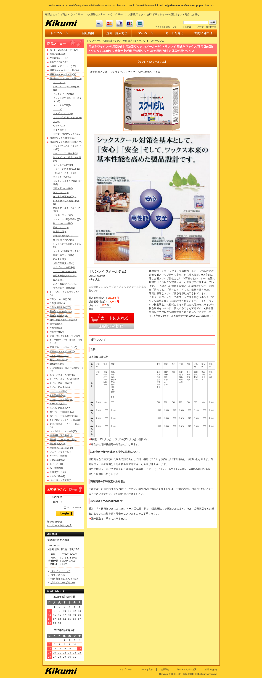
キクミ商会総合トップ (165, 27)
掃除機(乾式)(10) (57, 443)
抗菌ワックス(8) (61, 227)
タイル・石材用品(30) (60, 387)
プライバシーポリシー (63, 582)
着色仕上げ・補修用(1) (64, 288)
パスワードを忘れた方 (59, 525)
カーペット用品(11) (59, 403)
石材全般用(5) (60, 259)
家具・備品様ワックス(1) (65, 284)
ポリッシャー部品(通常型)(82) (64, 416)
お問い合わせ (58, 575)
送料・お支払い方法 (186, 669)
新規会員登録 (54, 521)
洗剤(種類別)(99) (57, 303)
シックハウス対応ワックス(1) (67, 251)
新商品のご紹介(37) (59, 62)
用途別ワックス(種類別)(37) (63, 138)
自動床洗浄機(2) (57, 460)
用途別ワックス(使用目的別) (120, 40)
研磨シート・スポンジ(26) (62, 351)
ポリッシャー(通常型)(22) (62, 412)
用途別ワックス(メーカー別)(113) (66, 78)
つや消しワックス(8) (63, 215)
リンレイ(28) (59, 82)
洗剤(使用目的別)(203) (60, 307)
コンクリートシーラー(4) (65, 271)
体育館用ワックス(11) (63, 239)
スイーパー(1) (56, 464)
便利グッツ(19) (57, 363)
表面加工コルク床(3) (63, 188)
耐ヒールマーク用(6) (63, 223)
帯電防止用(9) (60, 231)
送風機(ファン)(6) (58, 472)
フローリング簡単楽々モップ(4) (65, 336)
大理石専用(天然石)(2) (63, 263)
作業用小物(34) (57, 332)
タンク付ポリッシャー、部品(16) (65, 420)
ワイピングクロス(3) (59, 355)
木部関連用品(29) (58, 395)
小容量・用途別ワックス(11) (66, 134)
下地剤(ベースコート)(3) (64, 173)
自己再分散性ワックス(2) (65, 275)
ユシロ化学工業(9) (62, 105)
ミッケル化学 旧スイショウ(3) (67, 117)
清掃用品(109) (56, 323)
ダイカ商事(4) (60, 130)
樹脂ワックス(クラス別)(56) (63, 74)
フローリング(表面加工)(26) (66, 169)
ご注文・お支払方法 (206, 27)
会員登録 (186, 27)
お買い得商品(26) (58, 54)
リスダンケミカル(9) (63, 113)
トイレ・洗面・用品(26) (61, 383)
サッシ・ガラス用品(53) (61, 399)
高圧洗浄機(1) (56, 468)
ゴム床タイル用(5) (62, 177)
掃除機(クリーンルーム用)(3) (63, 439)
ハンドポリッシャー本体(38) (63, 431)
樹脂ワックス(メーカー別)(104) (65, 70)
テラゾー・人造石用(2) (64, 267)
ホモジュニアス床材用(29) (65, 153)
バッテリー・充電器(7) (61, 480)
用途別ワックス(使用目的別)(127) (66, 142)
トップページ (94, 40)
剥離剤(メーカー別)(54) (61, 311)
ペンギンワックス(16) (63, 94)
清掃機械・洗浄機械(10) (61, 435)
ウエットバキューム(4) (61, 452)
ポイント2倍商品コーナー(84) (64, 50)
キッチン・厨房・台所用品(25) (64, 379)
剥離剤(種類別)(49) (59, 315)
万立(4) (56, 121)
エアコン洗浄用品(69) (60, 407)
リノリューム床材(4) (63, 165)
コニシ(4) (57, 109)
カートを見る (146, 669)
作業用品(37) (56, 328)
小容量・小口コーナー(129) (63, 66)
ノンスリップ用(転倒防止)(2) (67, 219)
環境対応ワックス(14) (63, 255)
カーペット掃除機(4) (59, 456)
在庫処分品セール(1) (59, 58)
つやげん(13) (59, 125)
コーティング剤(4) (58, 391)
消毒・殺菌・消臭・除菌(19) (63, 319)
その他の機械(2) (57, 476)
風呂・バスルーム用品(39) (62, 375)
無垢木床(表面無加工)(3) (64, 196)
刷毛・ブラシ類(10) (59, 359)
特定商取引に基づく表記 (64, 578)
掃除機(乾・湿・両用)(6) (61, 447)
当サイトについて (60, 571)
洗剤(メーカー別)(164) (60, 299)
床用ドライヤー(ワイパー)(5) (63, 347)
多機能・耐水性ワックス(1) (66, 235)
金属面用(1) (58, 279)
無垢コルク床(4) (61, 192)
